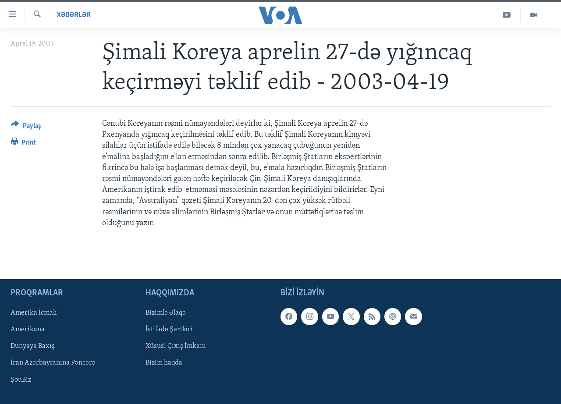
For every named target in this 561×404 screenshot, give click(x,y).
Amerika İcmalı (34, 312)
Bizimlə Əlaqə (166, 312)
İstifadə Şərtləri (169, 329)
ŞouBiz (21, 379)
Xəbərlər (74, 15)
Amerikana (28, 329)
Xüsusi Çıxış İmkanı (176, 346)
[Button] (26, 127)
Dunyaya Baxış (33, 346)
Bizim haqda (164, 362)
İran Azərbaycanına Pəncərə (53, 362)
